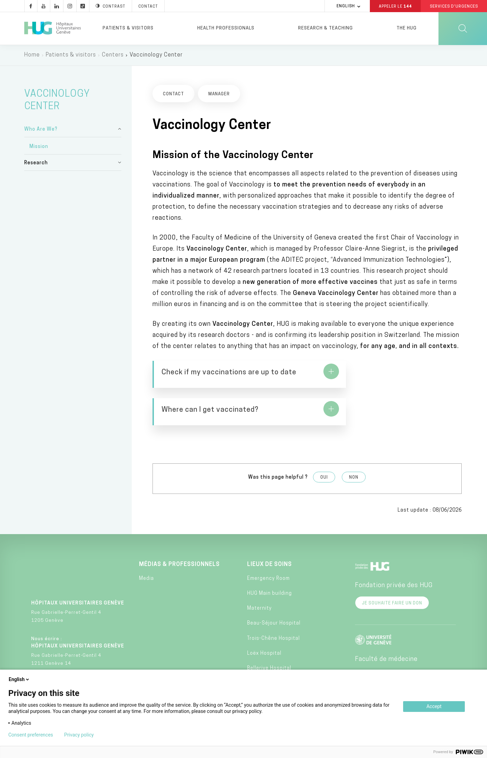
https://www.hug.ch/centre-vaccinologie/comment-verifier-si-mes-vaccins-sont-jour (227, 379)
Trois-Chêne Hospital (273, 611)
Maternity (259, 581)
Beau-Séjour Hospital (274, 596)
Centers (113, 55)
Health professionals (225, 28)
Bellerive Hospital (269, 641)
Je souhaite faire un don (392, 576)
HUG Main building (269, 566)
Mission (38, 147)
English (19, 679)
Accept (434, 706)
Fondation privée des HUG (394, 558)
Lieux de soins (269, 537)
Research (36, 163)
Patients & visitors (128, 28)
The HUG (407, 28)
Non (353, 450)
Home (32, 55)
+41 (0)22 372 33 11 (64, 664)
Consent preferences (30, 735)
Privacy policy (79, 735)
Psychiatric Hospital (272, 656)
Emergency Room (268, 551)
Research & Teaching (325, 28)
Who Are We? (41, 129)
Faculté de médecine (386, 632)
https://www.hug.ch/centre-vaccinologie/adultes (387, 379)
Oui (324, 450)
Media (146, 551)
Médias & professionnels (179, 537)
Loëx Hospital (264, 626)
